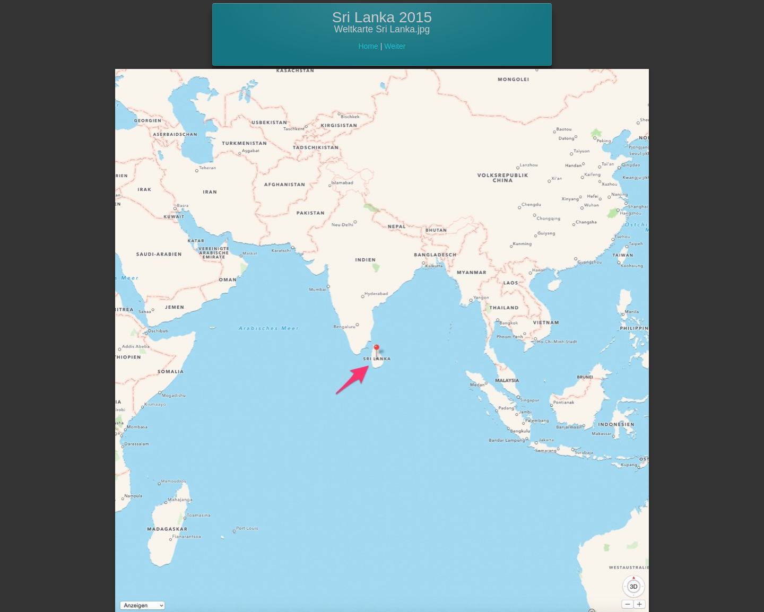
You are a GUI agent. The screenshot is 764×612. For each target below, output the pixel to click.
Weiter (394, 46)
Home (368, 46)
